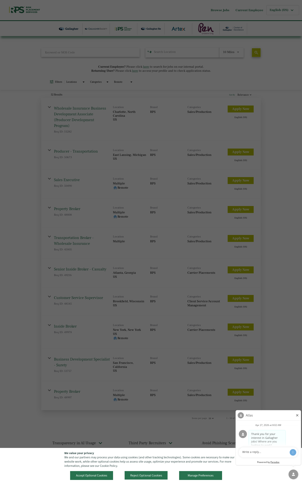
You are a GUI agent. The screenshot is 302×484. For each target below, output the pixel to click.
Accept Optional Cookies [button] (91, 475)
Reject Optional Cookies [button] (146, 475)
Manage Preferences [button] (201, 475)
